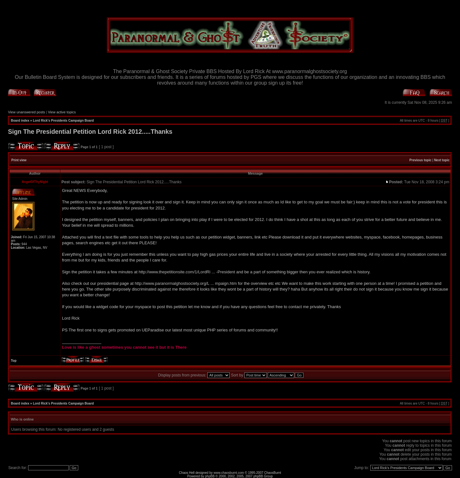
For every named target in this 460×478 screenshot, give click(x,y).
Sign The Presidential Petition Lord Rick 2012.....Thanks (90, 131)
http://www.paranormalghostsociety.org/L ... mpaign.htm (186, 283)
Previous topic (421, 160)
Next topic (441, 160)
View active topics (62, 112)
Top (14, 360)
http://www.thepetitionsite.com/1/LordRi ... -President (187, 271)
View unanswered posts (26, 112)
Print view (19, 160)
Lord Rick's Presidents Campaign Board (63, 120)
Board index (20, 120)
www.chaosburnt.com (229, 472)
